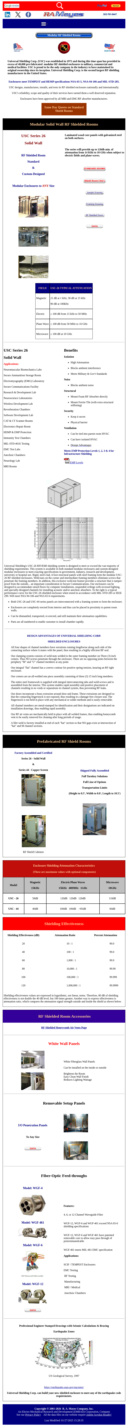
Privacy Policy (33, 1414)
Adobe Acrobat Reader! (99, 1414)
